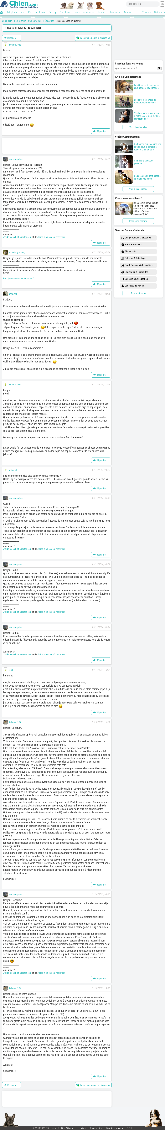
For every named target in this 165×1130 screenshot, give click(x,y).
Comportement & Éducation (136, 237)
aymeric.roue (15, 44)
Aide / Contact (68, 1128)
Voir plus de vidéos (138, 189)
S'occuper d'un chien (59, 12)
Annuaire (128, 12)
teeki (11, 670)
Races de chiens (36, 12)
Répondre (10, 37)
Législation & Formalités (134, 272)
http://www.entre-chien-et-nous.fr (18, 278)
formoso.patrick (16, 159)
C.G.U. (130, 1128)
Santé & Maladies (131, 244)
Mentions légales (114, 1128)
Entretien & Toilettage (133, 258)
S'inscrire (146, 12)
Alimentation (129, 251)
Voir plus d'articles (138, 127)
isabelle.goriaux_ (17, 252)
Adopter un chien (15, 12)
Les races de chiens (132, 285)
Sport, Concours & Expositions (137, 265)
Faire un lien (96, 1128)
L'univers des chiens (83, 12)
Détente (102, 12)
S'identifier (159, 12)
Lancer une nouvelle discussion (93, 37)
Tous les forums (138, 293)
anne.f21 (13, 294)
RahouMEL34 (15, 722)
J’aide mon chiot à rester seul (17, 237)
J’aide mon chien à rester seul (51, 237)
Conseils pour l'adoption (134, 279)
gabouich (13, 470)
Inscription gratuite (138, 221)
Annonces (115, 12)
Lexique (82, 1128)
